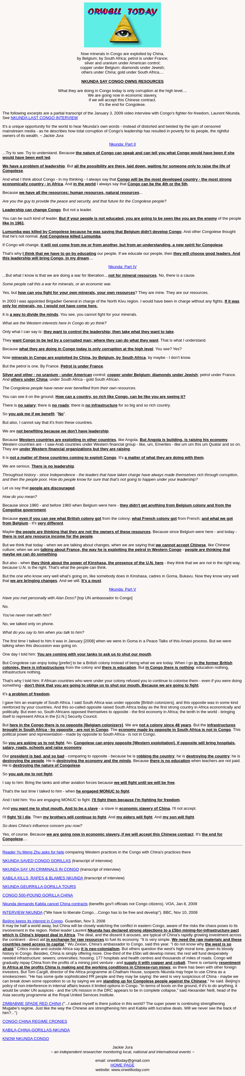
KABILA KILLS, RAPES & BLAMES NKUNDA (42, 878)
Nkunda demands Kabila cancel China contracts (45, 903)
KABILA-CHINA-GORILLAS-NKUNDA (36, 1030)
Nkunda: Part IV (122, 266)
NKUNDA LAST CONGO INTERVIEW (44, 117)
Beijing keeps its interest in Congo (32, 921)
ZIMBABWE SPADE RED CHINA (31, 1003)
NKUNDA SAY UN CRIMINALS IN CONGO (40, 869)
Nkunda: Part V (122, 589)
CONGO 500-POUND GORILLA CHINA (37, 895)
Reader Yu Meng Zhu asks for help (33, 852)
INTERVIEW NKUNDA (22, 912)
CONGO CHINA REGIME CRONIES (34, 1021)
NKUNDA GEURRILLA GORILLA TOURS (39, 886)
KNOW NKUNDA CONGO (25, 1038)
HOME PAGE (122, 1065)
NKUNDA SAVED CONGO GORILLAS (36, 860)
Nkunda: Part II (122, 144)
